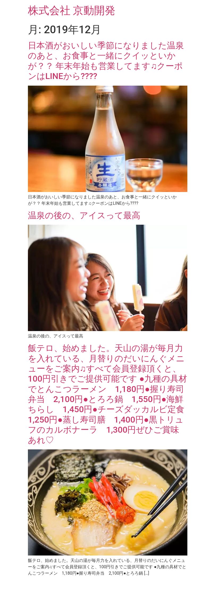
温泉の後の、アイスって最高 (84, 215)
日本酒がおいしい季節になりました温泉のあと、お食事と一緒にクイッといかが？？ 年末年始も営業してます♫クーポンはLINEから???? (106, 60)
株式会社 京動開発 (72, 10)
